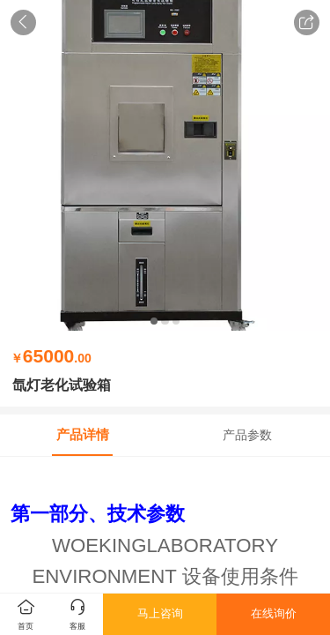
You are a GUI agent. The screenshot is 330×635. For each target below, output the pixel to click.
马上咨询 (160, 613)
